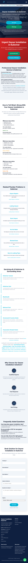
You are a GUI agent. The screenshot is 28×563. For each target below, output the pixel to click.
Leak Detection (3, 547)
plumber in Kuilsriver (20, 85)
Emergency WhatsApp (14, 57)
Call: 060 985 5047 (14, 53)
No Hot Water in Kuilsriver (14, 234)
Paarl (12, 349)
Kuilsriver (5, 5)
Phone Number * (5, 467)
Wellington (23, 349)
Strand (16, 553)
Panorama (16, 351)
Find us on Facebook (4, 530)
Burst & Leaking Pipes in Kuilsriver (14, 258)
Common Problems (18, 522)
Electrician (3, 546)
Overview (16, 520)
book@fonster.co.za (7, 527)
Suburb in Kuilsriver (6, 481)
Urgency (3, 497)
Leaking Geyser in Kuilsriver (14, 212)
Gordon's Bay (20, 553)
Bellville (7, 348)
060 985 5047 (7, 529)
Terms (2, 539)
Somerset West (22, 351)
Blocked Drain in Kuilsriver (14, 247)
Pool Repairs (9, 547)
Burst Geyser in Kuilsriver (14, 223)
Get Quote (14, 22)
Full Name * (4, 460)
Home (2, 5)
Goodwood (4, 349)
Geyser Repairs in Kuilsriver (14, 200)
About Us (2, 534)
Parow (9, 349)
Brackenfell (12, 348)
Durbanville (18, 348)
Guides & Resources (4, 537)
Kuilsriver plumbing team (7, 73)
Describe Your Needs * (6, 487)
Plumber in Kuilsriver (12, 5)
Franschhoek (17, 349)
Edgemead (10, 351)
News (2, 536)
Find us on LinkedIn (4, 532)
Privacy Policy (3, 541)
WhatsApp (14, 26)
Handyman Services (8, 546)
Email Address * (5, 474)
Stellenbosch (5, 351)
